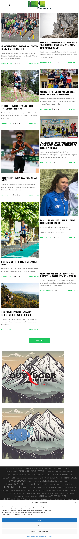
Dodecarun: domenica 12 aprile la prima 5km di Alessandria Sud (57, 221)
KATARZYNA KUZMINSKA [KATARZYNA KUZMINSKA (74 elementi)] (14, 499)
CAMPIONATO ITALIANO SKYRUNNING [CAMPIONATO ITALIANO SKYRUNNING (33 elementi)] (18, 475)
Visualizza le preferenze (39, 531)
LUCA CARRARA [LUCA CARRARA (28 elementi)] (54, 499)
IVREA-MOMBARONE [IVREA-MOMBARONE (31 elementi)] (30, 496)
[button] (76, 503)
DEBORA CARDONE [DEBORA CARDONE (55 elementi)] (48, 481)
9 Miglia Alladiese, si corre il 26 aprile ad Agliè (19, 263)
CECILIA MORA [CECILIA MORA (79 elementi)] (8, 477)
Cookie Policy (31, 536)
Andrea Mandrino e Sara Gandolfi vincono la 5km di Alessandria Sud (19, 47)
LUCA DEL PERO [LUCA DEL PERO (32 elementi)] (72, 499)
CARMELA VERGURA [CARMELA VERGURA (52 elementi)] (39, 475)
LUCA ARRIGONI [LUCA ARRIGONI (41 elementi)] (43, 499)
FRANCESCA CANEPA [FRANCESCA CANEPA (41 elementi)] (23, 490)
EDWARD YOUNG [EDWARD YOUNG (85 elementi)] (15, 484)
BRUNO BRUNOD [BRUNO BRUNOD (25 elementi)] (49, 471)
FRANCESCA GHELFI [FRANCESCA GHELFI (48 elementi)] (40, 490)
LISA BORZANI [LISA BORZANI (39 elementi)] (32, 499)
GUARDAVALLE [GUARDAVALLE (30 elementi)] (69, 493)
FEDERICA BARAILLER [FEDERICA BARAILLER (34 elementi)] (69, 487)
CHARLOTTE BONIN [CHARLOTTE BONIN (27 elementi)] (33, 478)
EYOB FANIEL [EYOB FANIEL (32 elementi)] (37, 487)
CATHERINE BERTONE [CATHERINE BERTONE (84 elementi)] (60, 474)
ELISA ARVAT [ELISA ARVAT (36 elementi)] (29, 484)
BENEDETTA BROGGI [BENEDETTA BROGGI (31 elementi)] (12, 471)
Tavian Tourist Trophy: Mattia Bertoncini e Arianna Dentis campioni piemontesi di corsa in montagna (58, 145)
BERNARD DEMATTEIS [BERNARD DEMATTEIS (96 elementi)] (31, 471)
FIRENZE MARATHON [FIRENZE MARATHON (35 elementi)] (8, 490)
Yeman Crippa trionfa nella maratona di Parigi (19, 179)
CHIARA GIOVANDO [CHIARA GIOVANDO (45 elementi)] (47, 478)
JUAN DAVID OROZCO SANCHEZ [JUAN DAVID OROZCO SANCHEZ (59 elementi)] (51, 496)
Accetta (39, 520)
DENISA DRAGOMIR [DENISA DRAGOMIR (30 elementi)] (63, 481)
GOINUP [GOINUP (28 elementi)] (62, 493)
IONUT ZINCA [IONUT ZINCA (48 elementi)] (17, 496)
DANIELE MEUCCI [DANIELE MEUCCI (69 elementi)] (17, 481)
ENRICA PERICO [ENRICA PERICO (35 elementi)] (54, 484)
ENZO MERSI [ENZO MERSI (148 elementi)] (11, 487)
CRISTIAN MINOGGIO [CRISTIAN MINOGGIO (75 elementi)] (67, 477)
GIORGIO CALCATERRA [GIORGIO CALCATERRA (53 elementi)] (14, 493)
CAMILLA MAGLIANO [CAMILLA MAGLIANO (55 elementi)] (64, 471)
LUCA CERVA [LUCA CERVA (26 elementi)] (63, 499)
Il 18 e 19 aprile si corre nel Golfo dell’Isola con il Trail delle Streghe (17, 313)
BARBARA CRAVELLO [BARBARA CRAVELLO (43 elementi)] (65, 468)
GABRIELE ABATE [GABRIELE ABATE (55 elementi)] (69, 490)
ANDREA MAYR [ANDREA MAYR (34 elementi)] (30, 468)
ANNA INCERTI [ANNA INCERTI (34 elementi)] (52, 468)
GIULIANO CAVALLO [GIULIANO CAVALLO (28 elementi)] (53, 493)
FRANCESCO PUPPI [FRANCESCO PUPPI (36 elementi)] (55, 490)
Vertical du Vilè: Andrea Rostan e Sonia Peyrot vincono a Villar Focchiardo (57, 93)
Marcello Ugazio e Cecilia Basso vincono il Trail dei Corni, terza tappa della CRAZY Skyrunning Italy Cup (58, 45)
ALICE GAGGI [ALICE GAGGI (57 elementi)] (11, 468)
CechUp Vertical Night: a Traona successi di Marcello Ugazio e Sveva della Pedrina (58, 275)
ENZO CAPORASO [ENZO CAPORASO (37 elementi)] (66, 484)
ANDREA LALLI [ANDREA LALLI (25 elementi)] (21, 468)
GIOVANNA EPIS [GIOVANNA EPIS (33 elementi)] (42, 493)
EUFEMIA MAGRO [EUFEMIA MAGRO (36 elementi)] (26, 487)
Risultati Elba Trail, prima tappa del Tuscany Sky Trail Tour (17, 107)
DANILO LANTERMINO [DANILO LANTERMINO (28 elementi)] (33, 481)
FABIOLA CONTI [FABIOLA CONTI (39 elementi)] (56, 487)
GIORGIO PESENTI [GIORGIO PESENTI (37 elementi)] (31, 493)
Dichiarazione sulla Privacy (44, 536)
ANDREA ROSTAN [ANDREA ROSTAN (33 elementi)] (41, 468)
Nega (39, 526)
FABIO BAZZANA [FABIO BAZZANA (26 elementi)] (46, 487)
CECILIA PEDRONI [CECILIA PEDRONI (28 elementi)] (22, 478)
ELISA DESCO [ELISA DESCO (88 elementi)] (41, 484)
